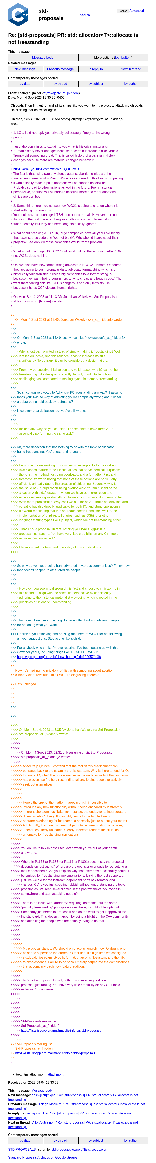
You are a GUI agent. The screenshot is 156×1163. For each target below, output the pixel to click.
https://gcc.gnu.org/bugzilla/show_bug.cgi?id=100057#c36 (59, 657)
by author (131, 83)
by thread (60, 83)
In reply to (96, 69)
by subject (95, 83)
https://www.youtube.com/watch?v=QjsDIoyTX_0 (48, 169)
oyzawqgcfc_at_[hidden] (61, 93)
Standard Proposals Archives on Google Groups (42, 1157)
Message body (42, 57)
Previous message (60, 69)
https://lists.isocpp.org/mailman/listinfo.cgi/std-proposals (61, 1030)
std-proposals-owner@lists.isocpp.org (78, 1149)
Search (123, 10)
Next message (25, 69)
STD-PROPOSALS (22, 1149)
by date (25, 83)
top (117, 57)
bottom (126, 57)
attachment (55, 1074)
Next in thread (131, 69)
